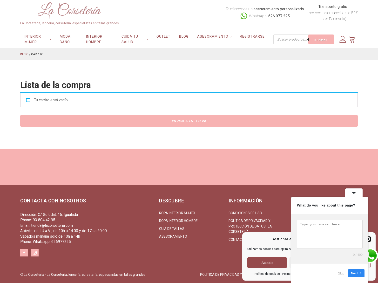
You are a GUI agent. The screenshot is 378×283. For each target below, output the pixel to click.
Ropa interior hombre (178, 221)
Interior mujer (33, 39)
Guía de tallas (171, 229)
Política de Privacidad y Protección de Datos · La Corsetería (250, 226)
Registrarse (252, 36)
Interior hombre (94, 39)
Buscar (321, 40)
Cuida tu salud (130, 39)
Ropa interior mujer (177, 213)
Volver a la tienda (189, 121)
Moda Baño (65, 39)
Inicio (24, 54)
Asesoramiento (212, 36)
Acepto (267, 263)
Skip (341, 273)
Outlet (163, 36)
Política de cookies (267, 274)
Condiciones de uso (245, 213)
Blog (184, 36)
